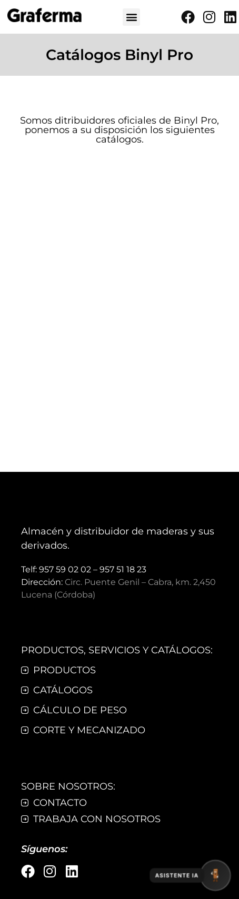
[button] (131, 17)
